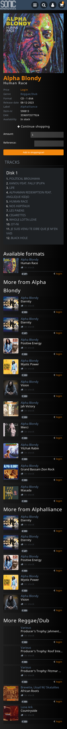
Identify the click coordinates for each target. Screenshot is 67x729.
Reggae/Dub (29, 94)
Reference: (9, 142)
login (59, 273)
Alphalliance (29, 106)
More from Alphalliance (32, 509)
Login (24, 89)
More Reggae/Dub (26, 620)
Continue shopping (33, 126)
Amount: (8, 134)
